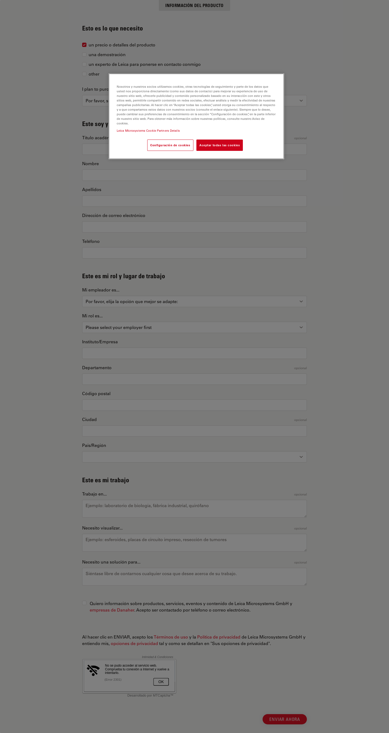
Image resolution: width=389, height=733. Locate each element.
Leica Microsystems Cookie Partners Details (148, 130)
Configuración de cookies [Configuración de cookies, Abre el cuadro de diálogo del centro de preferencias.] (170, 145)
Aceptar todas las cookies (219, 145)
